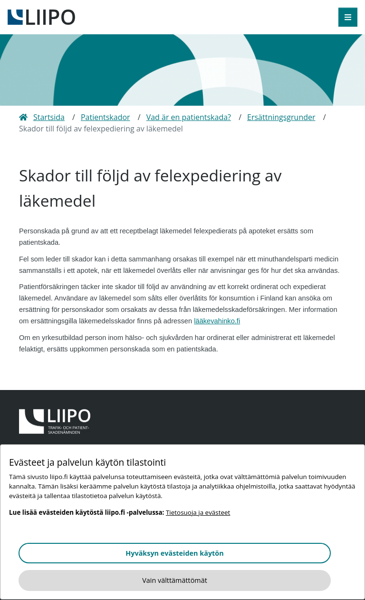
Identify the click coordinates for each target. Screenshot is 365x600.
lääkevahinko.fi (217, 321)
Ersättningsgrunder (281, 117)
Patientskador (105, 117)
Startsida (42, 117)
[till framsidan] (41, 16)
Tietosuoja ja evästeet (198, 512)
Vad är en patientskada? (188, 117)
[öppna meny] (347, 17)
